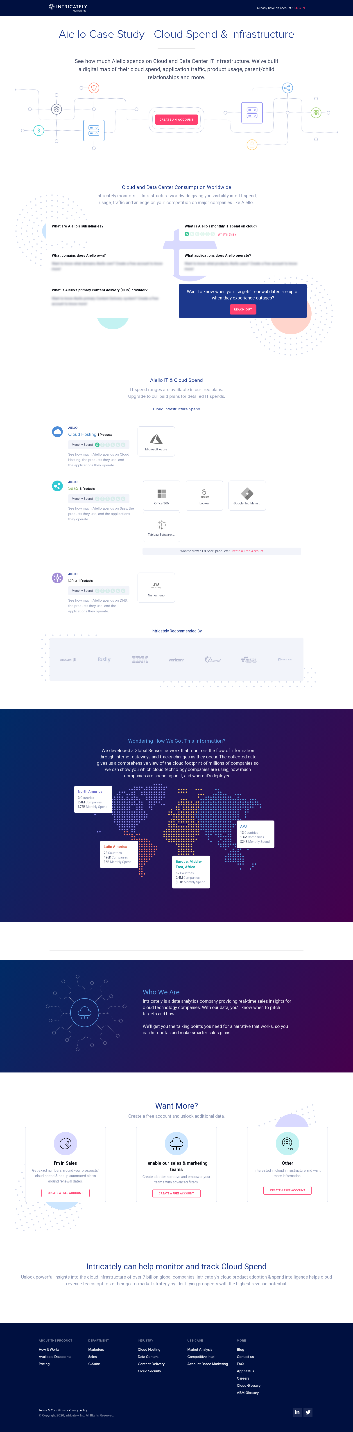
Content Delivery (151, 1364)
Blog (240, 1349)
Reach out (243, 309)
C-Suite (94, 1364)
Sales (92, 1357)
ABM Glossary (248, 1393)
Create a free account (65, 1193)
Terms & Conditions (53, 1410)
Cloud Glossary (248, 1385)
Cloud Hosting (83, 434)
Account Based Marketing (207, 1364)
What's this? (226, 234)
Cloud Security (149, 1371)
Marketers (96, 1349)
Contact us (245, 1357)
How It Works (49, 1349)
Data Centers (148, 1357)
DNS (73, 580)
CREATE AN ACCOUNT (176, 119)
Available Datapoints (55, 1357)
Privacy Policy (78, 1410)
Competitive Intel (201, 1357)
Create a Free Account (247, 551)
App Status (245, 1371)
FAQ (240, 1364)
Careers (243, 1378)
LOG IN (299, 8)
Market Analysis (199, 1349)
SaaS (74, 488)
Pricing (44, 1364)
